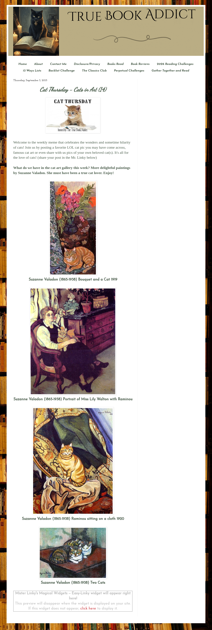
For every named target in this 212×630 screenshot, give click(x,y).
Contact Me (58, 64)
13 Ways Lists (32, 70)
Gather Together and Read (170, 70)
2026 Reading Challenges (175, 64)
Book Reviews (140, 64)
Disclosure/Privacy (87, 64)
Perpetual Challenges (129, 70)
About (38, 64)
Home (22, 64)
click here (88, 609)
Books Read (115, 64)
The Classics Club (94, 70)
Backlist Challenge (62, 70)
